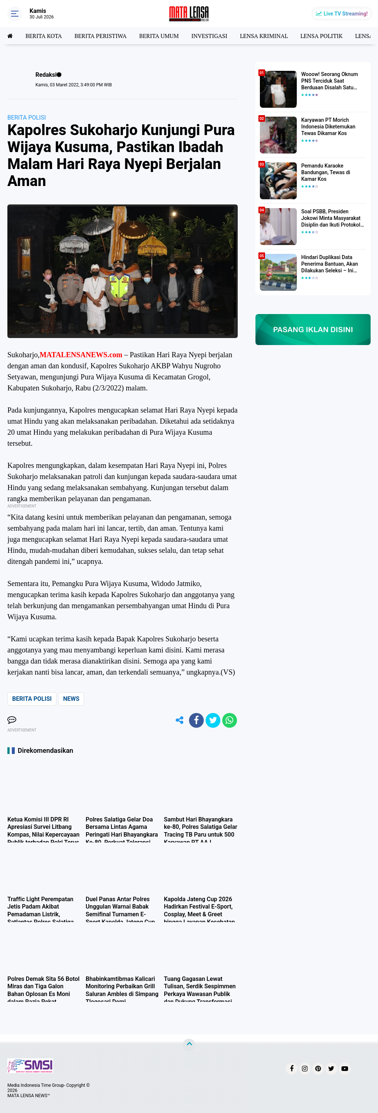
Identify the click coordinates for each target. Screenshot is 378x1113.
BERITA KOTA (43, 36)
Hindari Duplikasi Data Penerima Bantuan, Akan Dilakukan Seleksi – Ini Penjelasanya (329, 264)
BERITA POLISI (26, 117)
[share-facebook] (196, 720)
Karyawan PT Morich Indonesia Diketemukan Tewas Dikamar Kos (328, 126)
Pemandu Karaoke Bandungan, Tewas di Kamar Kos (325, 172)
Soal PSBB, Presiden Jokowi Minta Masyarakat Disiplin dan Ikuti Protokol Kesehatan (331, 218)
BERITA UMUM (159, 36)
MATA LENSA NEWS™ (28, 1095)
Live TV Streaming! (346, 14)
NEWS (71, 698)
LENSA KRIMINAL (264, 36)
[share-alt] (179, 720)
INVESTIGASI (209, 36)
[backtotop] (189, 1045)
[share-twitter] (213, 720)
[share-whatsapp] (229, 720)
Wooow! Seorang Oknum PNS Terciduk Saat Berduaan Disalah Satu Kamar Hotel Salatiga (329, 81)
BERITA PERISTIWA (101, 36)
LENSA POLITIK (321, 36)
